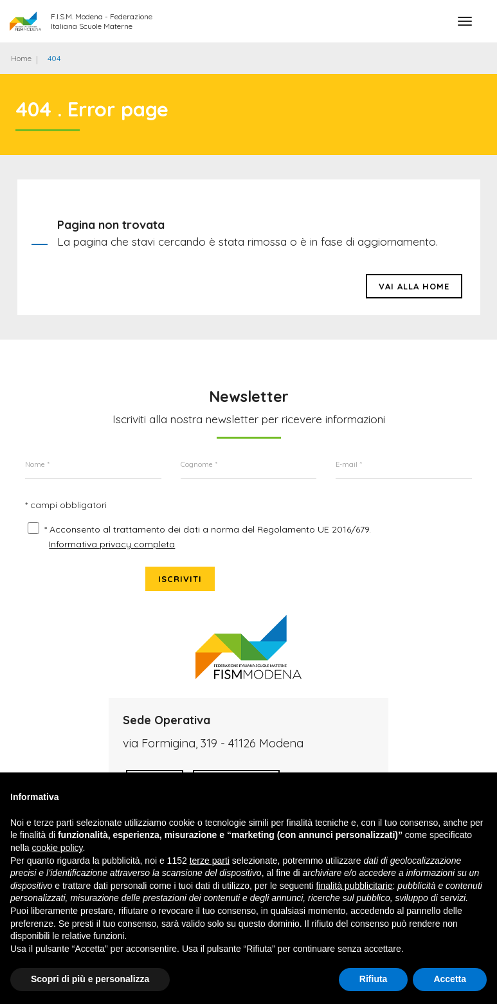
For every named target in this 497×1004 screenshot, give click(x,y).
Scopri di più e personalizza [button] (90, 979)
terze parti (210, 860)
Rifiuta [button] (373, 979)
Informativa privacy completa (113, 588)
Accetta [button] (449, 979)
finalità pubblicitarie (354, 886)
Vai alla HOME (414, 293)
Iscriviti (436, 544)
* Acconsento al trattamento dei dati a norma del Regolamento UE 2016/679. (187, 565)
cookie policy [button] (57, 848)
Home (21, 58)
